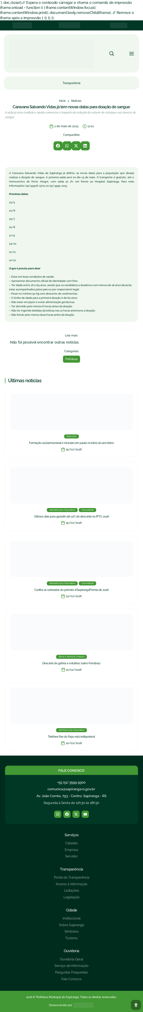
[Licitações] (71, 892)
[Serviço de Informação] (71, 967)
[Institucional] (71, 920)
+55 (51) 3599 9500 (71, 782)
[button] (58, 145)
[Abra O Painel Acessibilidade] (136, 1005)
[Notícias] (76, 101)
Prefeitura (71, 359)
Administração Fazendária (62, 510)
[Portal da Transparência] (71, 879)
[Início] (62, 101)
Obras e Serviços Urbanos (71, 657)
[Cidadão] (71, 844)
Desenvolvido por (60, 1005)
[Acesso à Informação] (71, 885)
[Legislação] (71, 898)
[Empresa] (71, 851)
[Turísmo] (71, 939)
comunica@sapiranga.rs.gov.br (71, 789)
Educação (72, 436)
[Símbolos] (71, 933)
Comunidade (87, 510)
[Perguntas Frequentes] (71, 974)
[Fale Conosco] (71, 980)
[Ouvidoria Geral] (71, 961)
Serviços (71, 835)
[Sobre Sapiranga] (71, 926)
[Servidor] (71, 858)
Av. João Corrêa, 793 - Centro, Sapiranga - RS (71, 796)
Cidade (71, 910)
